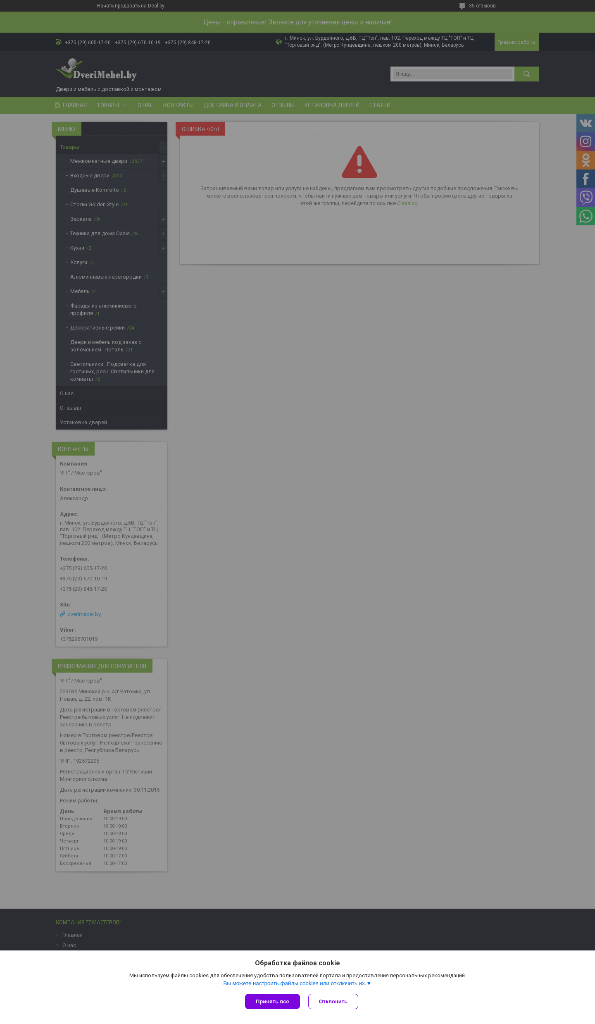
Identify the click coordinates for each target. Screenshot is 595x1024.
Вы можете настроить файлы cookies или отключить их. (294, 983)
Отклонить (333, 1001)
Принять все (272, 1001)
